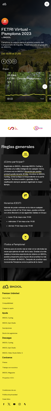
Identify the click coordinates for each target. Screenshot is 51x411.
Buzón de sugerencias (9, 333)
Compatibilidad (7, 303)
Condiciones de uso (9, 390)
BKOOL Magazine (8, 373)
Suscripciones (7, 328)
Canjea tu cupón (8, 308)
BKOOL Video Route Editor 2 (12, 353)
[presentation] (6, 86)
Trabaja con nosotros (10, 368)
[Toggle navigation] (46, 4)
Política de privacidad (9, 395)
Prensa (4, 362)
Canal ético (6, 399)
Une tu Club (6, 298)
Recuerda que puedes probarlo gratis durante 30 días (22, 173)
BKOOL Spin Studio (9, 323)
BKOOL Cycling (7, 318)
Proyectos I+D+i (8, 378)
